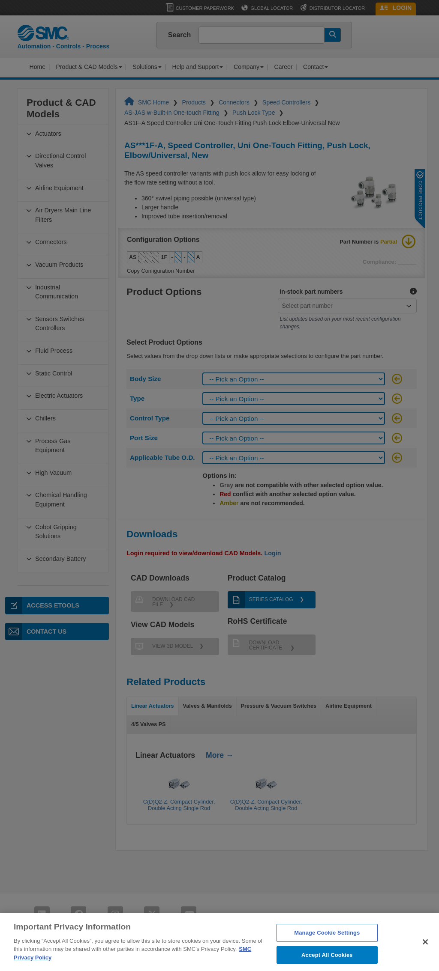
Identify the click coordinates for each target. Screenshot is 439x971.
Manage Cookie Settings (327, 949)
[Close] (425, 958)
